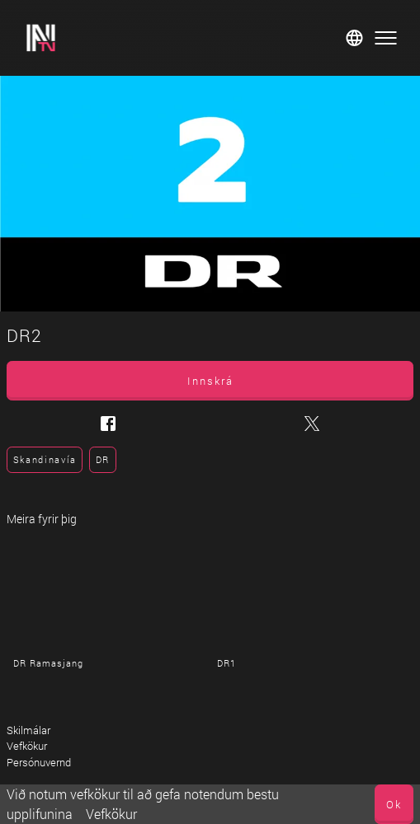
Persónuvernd (39, 762)
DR (103, 459)
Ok (394, 804)
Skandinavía (44, 459)
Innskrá (210, 380)
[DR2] (210, 193)
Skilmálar (28, 730)
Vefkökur (111, 813)
